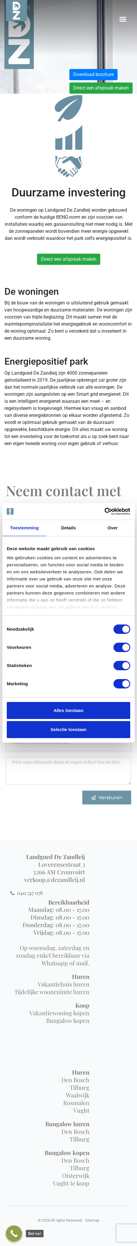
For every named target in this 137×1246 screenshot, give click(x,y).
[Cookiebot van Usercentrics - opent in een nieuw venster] (104, 511)
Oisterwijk (75, 1175)
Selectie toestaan (69, 729)
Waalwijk (77, 1095)
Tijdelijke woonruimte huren (51, 992)
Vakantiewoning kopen (59, 1013)
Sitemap (92, 1220)
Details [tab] (68, 527)
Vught (81, 1110)
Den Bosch (75, 1080)
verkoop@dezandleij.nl (54, 879)
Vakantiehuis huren (63, 984)
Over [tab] (113, 527)
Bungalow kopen (67, 1020)
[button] (123, 19)
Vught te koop (71, 1183)
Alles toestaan (68, 710)
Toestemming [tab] (24, 527)
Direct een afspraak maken (101, 88)
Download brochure (93, 74)
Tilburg (79, 1087)
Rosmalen (76, 1103)
